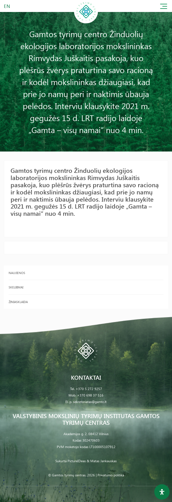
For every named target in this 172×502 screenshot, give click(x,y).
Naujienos (17, 273)
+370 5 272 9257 (89, 388)
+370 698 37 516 (90, 395)
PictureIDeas (77, 461)
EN (7, 6)
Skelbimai (16, 287)
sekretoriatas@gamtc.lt (90, 401)
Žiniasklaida (18, 302)
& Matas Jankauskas (102, 461)
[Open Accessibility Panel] (162, 492)
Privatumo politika (110, 475)
